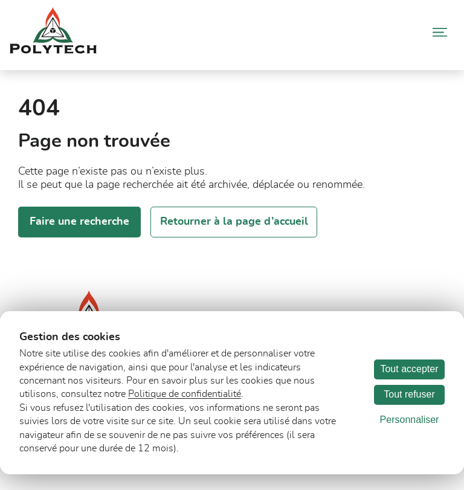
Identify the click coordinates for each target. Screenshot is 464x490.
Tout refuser (409, 394)
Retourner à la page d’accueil (234, 221)
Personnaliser (409, 419)
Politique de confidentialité (184, 394)
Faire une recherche (79, 221)
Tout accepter (409, 369)
